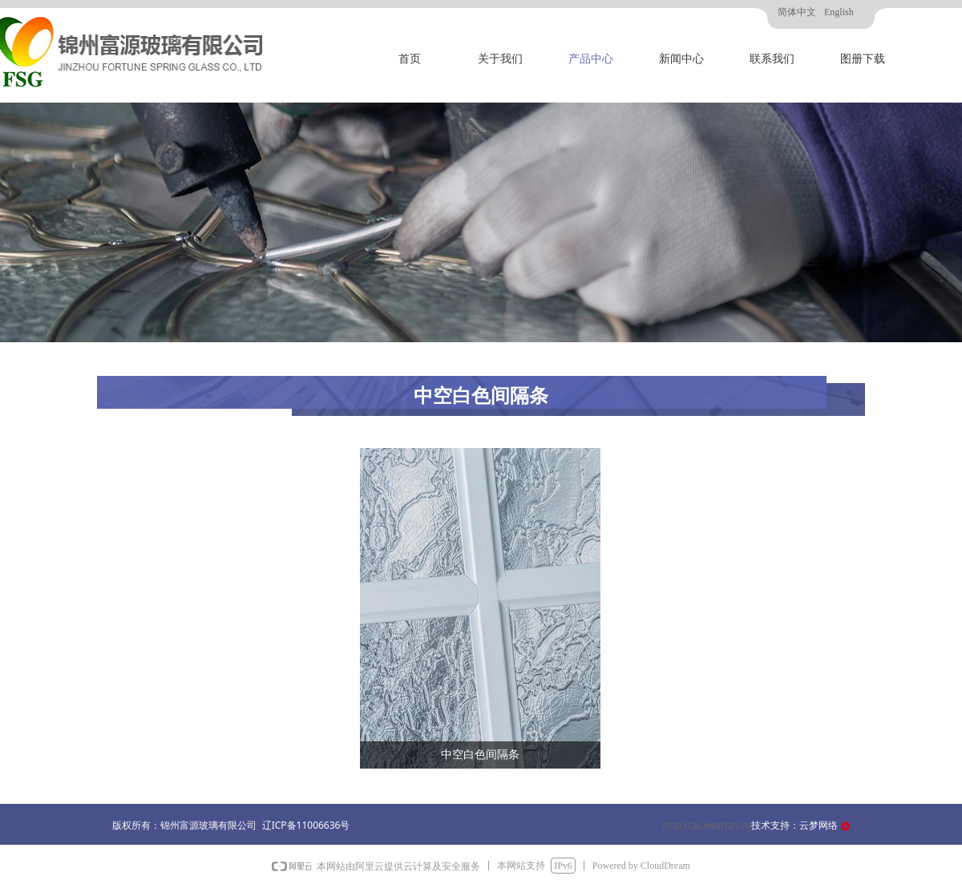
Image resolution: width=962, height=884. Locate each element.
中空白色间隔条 (480, 755)
